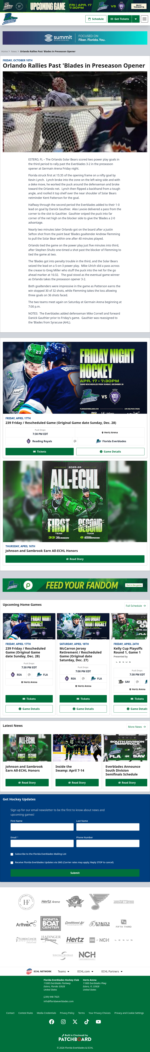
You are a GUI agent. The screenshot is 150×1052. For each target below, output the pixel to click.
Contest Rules (25, 1012)
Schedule (96, 19)
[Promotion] (75, 6)
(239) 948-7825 (51, 996)
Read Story (75, 559)
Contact (10, 1012)
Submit (75, 873)
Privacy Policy (67, 1012)
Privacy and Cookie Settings (129, 1012)
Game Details (110, 451)
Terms (81, 1012)
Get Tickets (120, 19)
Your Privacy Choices (100, 1012)
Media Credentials (46, 1012)
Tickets (39, 451)
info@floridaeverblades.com (59, 1001)
